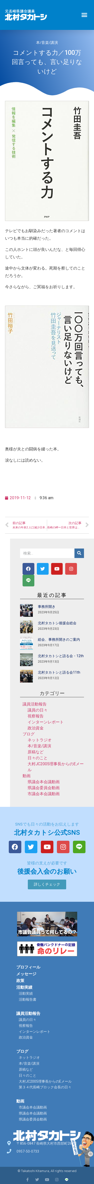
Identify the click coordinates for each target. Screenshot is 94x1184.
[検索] (79, 553)
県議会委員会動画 (44, 787)
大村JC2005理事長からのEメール (45, 1081)
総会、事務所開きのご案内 (59, 639)
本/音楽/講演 (47, 42)
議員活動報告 (35, 704)
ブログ (29, 734)
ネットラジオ (40, 740)
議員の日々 (38, 710)
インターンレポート (46, 722)
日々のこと (38, 758)
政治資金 (36, 728)
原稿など (36, 752)
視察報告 (36, 716)
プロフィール (28, 967)
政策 (20, 980)
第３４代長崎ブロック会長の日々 (45, 1087)
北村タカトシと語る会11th (59, 672)
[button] (84, 15)
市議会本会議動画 (44, 793)
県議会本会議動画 (44, 781)
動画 (27, 775)
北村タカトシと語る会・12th (61, 656)
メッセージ (26, 974)
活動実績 (24, 987)
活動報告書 (27, 999)
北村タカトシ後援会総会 (57, 623)
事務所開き (46, 607)
